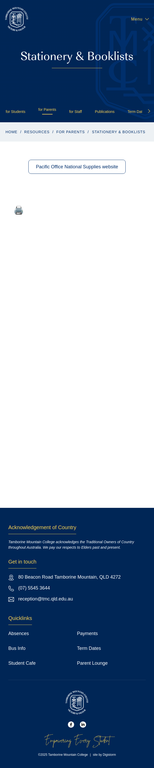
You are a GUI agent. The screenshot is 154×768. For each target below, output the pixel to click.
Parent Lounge (92, 663)
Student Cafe (22, 663)
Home (11, 132)
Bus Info (16, 648)
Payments (87, 633)
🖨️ (19, 210)
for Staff (75, 112)
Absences (18, 633)
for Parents (47, 109)
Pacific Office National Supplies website (77, 166)
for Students (15, 112)
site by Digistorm (104, 755)
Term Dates (136, 112)
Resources (37, 132)
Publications (105, 112)
